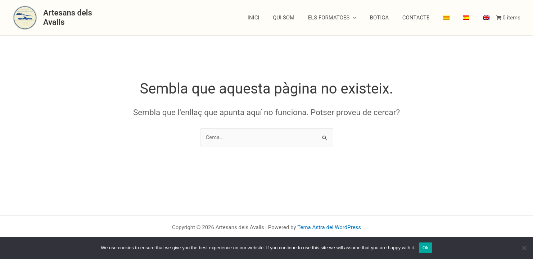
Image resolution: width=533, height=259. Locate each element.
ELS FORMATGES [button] (347, 17)
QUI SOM (301, 17)
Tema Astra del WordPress (329, 227)
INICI (274, 17)
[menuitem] (453, 17)
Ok (426, 247)
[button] (368, 17)
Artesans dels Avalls (79, 17)
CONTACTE (425, 17)
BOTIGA (391, 17)
